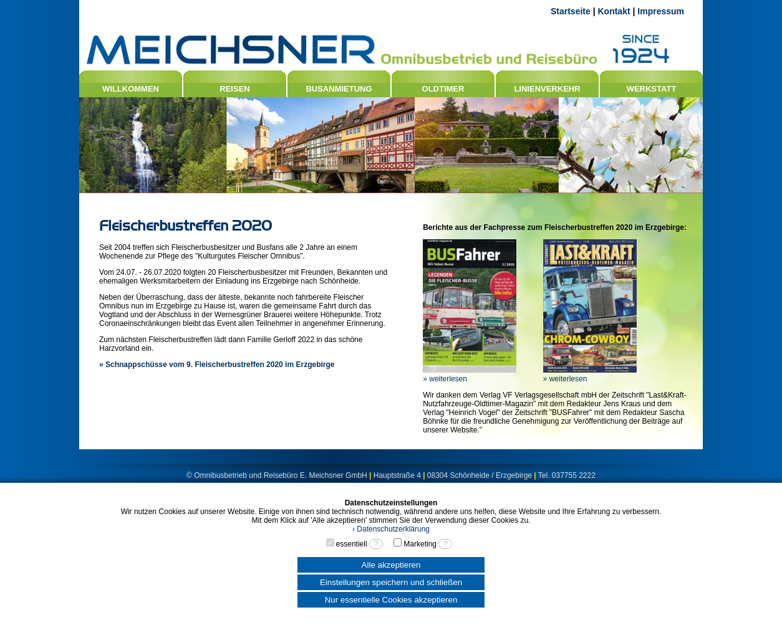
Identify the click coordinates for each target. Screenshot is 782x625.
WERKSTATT (652, 88)
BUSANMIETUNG (339, 88)
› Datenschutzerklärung (391, 529)
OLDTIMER (443, 88)
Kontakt (613, 11)
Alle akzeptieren (391, 565)
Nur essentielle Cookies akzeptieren (391, 599)
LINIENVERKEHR (547, 88)
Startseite (571, 11)
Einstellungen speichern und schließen (391, 582)
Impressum (660, 11)
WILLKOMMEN (130, 88)
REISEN (234, 88)
